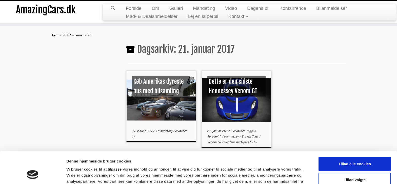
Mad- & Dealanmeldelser (151, 16)
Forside (134, 8)
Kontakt (238, 16)
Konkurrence (293, 8)
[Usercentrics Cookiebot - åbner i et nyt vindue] (33, 174)
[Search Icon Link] (113, 8)
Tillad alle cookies (355, 134)
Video (231, 8)
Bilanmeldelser (331, 8)
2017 (66, 35)
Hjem (54, 35)
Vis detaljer (263, 174)
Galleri (176, 8)
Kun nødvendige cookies (354, 166)
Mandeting (204, 8)
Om (155, 8)
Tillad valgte (355, 150)
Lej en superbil (203, 16)
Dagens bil (258, 8)
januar (79, 35)
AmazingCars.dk (46, 10)
